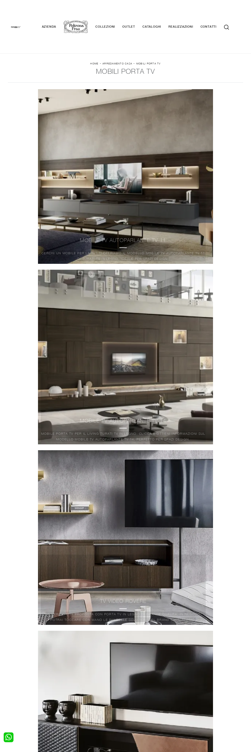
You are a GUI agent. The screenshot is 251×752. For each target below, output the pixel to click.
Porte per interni (141, 675)
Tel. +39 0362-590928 (162, 706)
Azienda (56, 12)
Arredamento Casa (117, 39)
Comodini (18, 689)
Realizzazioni (188, 12)
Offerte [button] (200, 83)
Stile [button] (121, 83)
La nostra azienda (202, 675)
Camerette (19, 680)
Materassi (136, 689)
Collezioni (112, 12)
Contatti (216, 12)
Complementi (139, 685)
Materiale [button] (86, 83)
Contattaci (196, 680)
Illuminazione (139, 680)
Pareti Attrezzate (84, 680)
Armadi (16, 685)
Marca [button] (49, 83)
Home (94, 39)
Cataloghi (159, 12)
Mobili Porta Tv (148, 39)
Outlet (136, 12)
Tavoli (74, 685)
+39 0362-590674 (199, 706)
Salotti (75, 675)
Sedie (74, 689)
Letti (14, 675)
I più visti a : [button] (159, 83)
